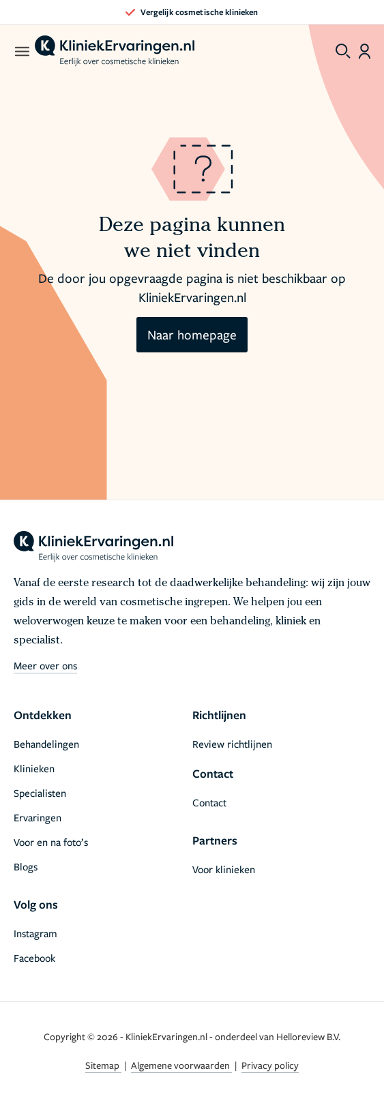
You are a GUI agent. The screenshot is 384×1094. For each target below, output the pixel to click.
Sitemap (103, 1065)
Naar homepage (192, 334)
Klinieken (34, 768)
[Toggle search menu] (343, 51)
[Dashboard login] (364, 51)
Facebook (34, 957)
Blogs (26, 866)
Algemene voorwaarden (181, 1065)
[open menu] (21, 51)
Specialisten (40, 793)
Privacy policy (270, 1065)
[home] (114, 51)
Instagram (35, 933)
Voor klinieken (223, 869)
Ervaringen (37, 817)
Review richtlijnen (232, 743)
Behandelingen (46, 743)
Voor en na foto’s (51, 842)
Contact (209, 802)
